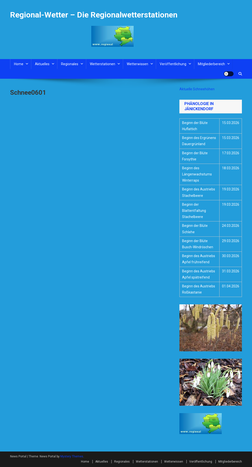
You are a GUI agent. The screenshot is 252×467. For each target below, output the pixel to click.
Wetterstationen (102, 64)
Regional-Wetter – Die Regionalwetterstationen (93, 14)
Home (18, 64)
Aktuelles (42, 64)
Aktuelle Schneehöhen (197, 89)
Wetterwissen (137, 64)
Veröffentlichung (173, 64)
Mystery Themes (71, 456)
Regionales (69, 64)
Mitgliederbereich (211, 64)
